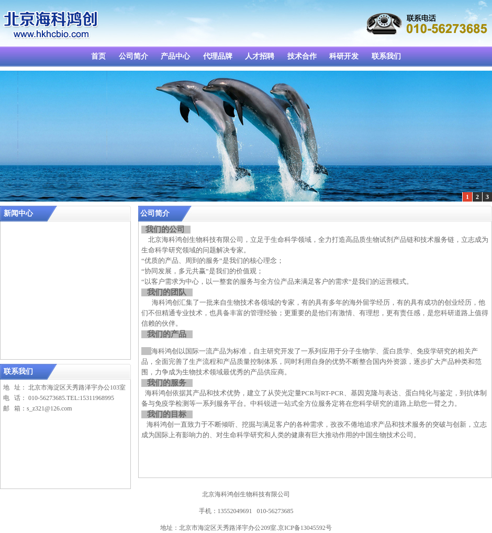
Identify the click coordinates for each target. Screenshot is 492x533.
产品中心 (175, 56)
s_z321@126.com (49, 408)
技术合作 (302, 56)
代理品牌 (217, 56)
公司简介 (133, 56)
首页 (98, 56)
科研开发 (344, 56)
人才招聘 (259, 56)
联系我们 (386, 56)
